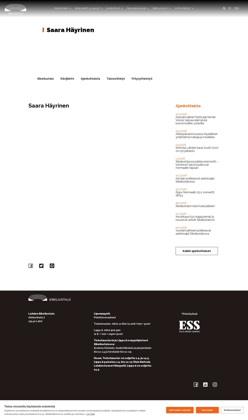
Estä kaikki (207, 410)
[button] (224, 8)
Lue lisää (90, 414)
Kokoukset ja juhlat (89, 8)
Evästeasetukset (232, 410)
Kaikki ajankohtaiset (197, 251)
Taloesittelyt (116, 78)
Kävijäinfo (67, 78)
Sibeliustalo (161, 8)
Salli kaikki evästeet (180, 410)
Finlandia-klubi (138, 8)
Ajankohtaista (90, 78)
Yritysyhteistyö (141, 78)
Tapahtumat (63, 8)
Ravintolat (114, 8)
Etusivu (44, 20)
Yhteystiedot (184, 8)
